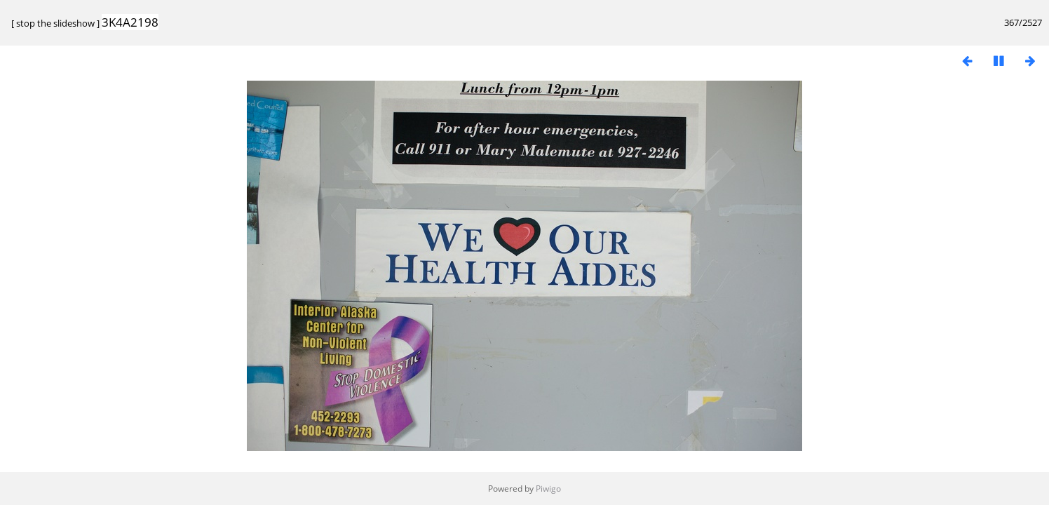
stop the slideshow (55, 23)
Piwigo (548, 488)
